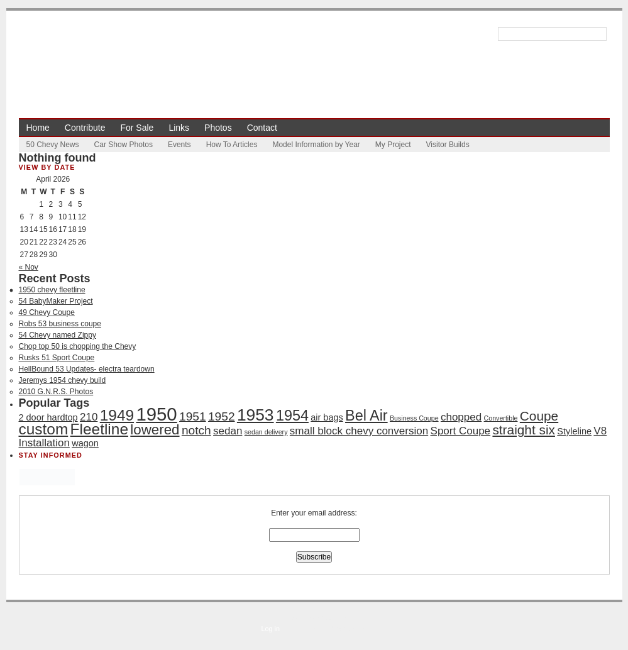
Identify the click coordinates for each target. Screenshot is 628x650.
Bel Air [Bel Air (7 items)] (366, 415)
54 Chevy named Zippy (57, 335)
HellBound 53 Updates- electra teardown (87, 369)
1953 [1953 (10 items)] (255, 414)
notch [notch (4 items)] (196, 430)
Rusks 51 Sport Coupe (57, 357)
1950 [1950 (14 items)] (156, 414)
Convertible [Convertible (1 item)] (501, 418)
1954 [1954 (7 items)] (292, 415)
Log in (271, 628)
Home (38, 128)
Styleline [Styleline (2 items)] (574, 431)
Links (178, 128)
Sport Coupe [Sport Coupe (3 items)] (461, 431)
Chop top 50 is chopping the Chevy (77, 346)
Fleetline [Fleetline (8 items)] (99, 429)
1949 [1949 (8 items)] (117, 415)
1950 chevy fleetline (52, 289)
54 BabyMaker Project (56, 301)
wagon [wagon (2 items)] (85, 443)
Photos (218, 128)
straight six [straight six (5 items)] (523, 429)
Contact (262, 128)
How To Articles (232, 144)
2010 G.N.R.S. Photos (56, 391)
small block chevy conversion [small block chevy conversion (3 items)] (359, 431)
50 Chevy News (52, 144)
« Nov (28, 267)
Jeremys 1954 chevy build (62, 380)
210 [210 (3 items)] (88, 417)
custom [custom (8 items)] (44, 429)
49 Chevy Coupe (47, 312)
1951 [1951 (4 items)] (192, 416)
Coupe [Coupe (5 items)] (539, 416)
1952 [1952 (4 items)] (221, 416)
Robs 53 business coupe (60, 323)
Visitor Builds (448, 144)
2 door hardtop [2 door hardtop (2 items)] (48, 417)
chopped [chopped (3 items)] (461, 417)
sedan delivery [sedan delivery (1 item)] (266, 432)
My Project (393, 144)
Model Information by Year (316, 144)
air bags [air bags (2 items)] (327, 417)
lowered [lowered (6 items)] (154, 430)
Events (179, 144)
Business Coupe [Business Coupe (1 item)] (414, 418)
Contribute (85, 128)
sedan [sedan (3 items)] (227, 431)
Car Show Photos (123, 144)
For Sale (136, 128)
